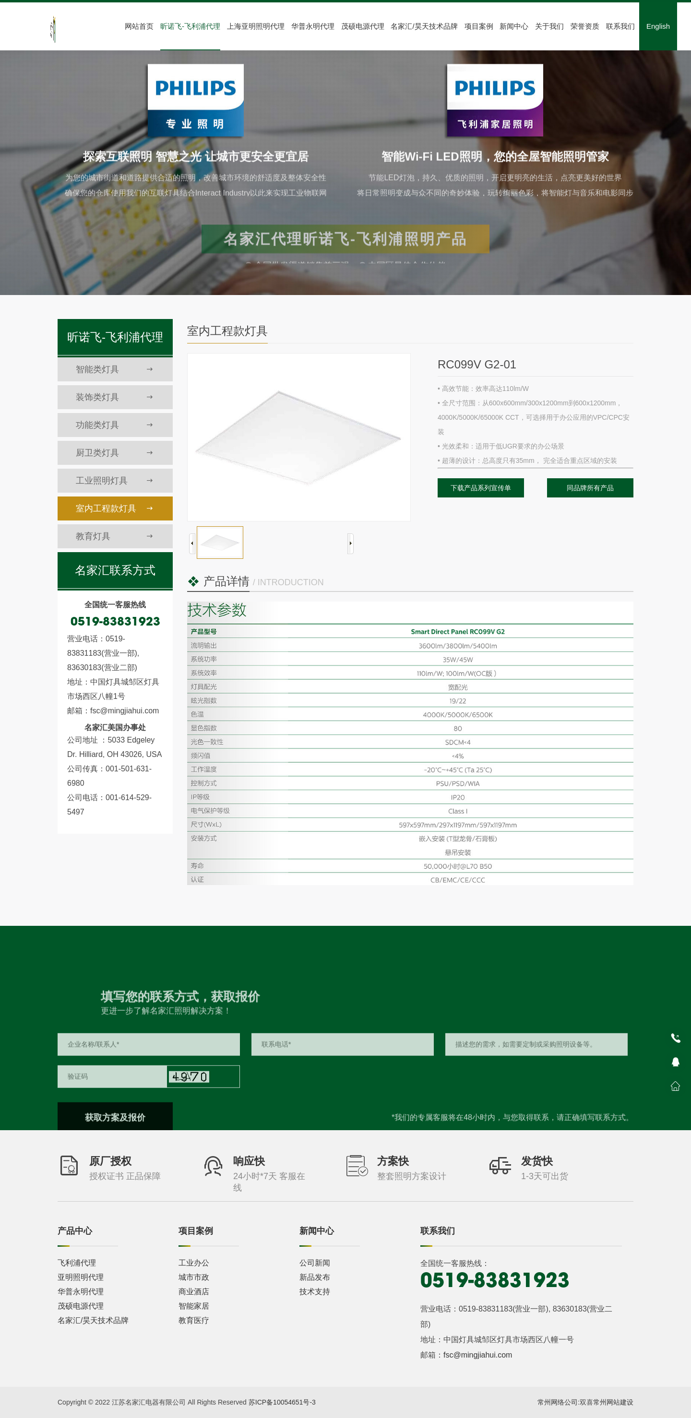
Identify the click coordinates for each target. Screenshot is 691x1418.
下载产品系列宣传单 (481, 488)
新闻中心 (514, 26)
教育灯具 (115, 536)
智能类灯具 (115, 369)
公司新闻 (314, 1263)
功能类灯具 (115, 425)
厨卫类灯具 (115, 453)
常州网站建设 (613, 1402)
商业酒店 (194, 1292)
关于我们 (549, 26)
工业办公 (194, 1263)
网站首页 (139, 26)
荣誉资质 (585, 26)
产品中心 (75, 1231)
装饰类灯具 (115, 397)
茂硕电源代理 (362, 26)
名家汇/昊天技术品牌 (424, 26)
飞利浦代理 (77, 1263)
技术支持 (314, 1292)
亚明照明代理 (81, 1277)
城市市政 (194, 1277)
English (658, 26)
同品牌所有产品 (590, 488)
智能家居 (194, 1306)
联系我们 (620, 26)
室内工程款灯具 (115, 508)
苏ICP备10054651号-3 (282, 1402)
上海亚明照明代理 (256, 26)
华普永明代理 (312, 26)
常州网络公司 (557, 1402)
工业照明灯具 (115, 481)
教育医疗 (194, 1320)
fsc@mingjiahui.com (477, 1355)
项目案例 (479, 26)
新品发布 (314, 1277)
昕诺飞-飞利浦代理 (190, 26)
